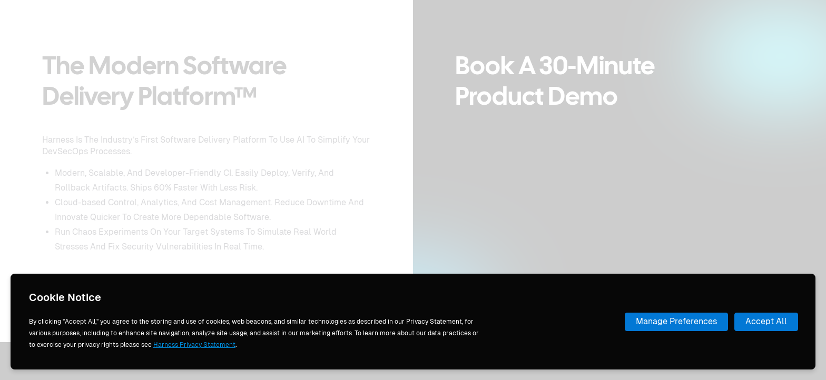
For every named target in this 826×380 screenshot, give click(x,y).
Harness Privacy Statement (194, 344)
